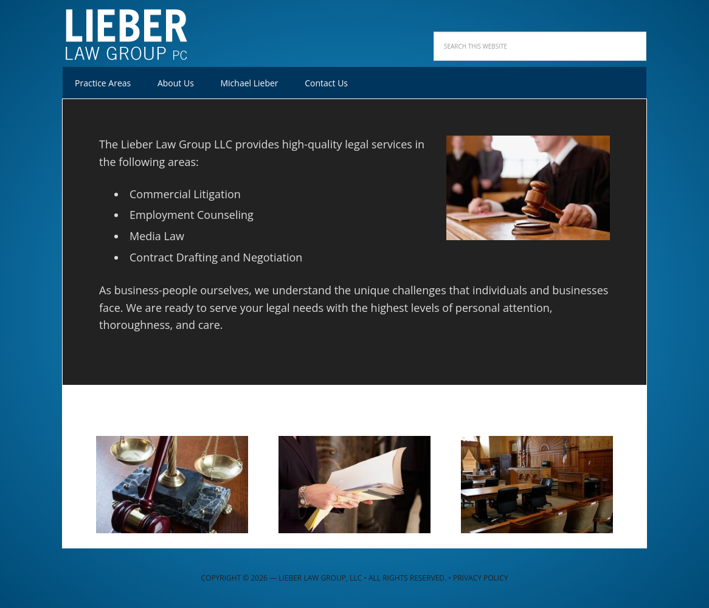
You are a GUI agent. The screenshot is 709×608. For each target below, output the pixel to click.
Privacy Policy (480, 578)
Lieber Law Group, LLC (142, 30)
